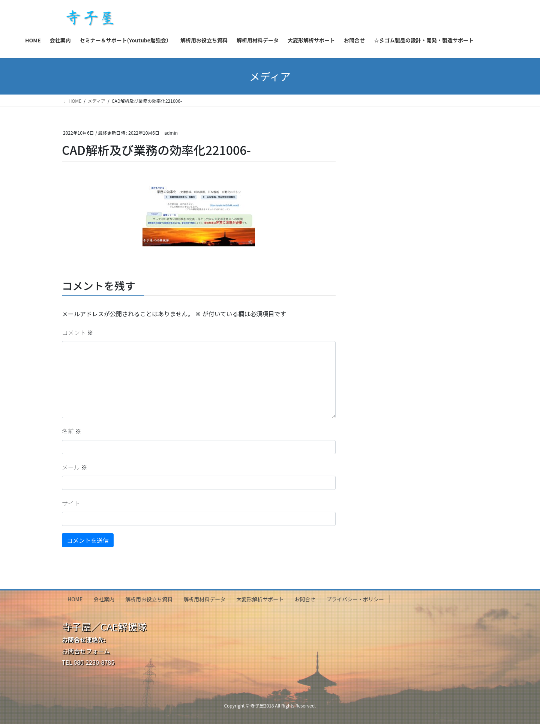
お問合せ (304, 599)
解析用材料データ (204, 599)
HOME (75, 599)
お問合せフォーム (86, 650)
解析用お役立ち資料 (148, 599)
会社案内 (103, 599)
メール (74, 467)
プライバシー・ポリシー (355, 599)
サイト (71, 503)
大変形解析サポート (260, 599)
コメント (77, 332)
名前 (71, 431)
